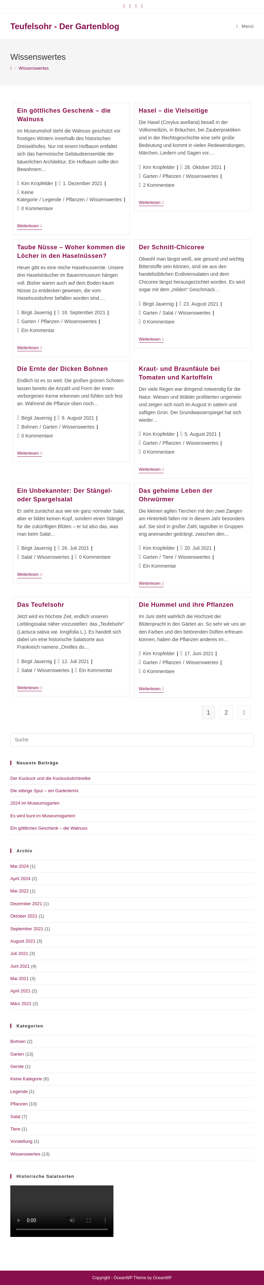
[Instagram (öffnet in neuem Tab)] (130, 6)
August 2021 (22, 941)
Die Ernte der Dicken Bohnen (62, 368)
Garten (150, 176)
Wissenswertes (33, 68)
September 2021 (26, 928)
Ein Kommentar (37, 330)
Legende (52, 199)
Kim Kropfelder (37, 183)
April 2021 (20, 990)
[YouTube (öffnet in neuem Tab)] (136, 6)
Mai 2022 (19, 891)
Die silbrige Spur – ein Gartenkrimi (44, 790)
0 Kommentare (37, 208)
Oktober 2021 (23, 916)
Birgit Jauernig (36, 312)
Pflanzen (75, 199)
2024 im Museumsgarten (34, 803)
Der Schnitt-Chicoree (172, 247)
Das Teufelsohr (40, 604)
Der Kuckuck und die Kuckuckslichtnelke (50, 778)
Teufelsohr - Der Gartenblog (64, 26)
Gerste (17, 1066)
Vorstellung (21, 1141)
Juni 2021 (20, 966)
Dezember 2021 (26, 903)
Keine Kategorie (26, 1078)
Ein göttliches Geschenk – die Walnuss (48, 828)
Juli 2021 (19, 953)
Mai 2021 (19, 978)
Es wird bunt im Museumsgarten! (42, 815)
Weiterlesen (29, 226)
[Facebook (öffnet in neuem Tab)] (124, 6)
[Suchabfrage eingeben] (132, 740)
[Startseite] (11, 68)
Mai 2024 (19, 866)
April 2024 (20, 878)
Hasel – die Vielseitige (173, 110)
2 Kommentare (159, 185)
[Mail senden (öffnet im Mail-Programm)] (141, 6)
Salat (168, 313)
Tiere (168, 557)
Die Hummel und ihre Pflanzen (186, 604)
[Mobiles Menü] (245, 26)
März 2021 (20, 1003)
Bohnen (29, 427)
